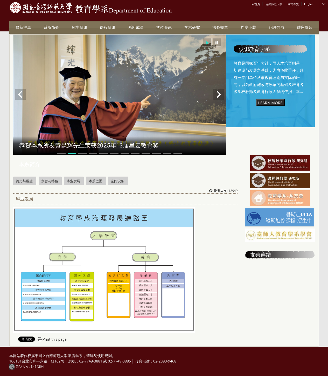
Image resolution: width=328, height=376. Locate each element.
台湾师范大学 (273, 4)
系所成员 (136, 27)
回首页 (256, 4)
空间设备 (117, 181)
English (309, 4)
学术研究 (192, 27)
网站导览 (293, 4)
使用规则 (104, 355)
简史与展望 (24, 181)
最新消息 (23, 27)
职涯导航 (276, 27)
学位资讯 (164, 27)
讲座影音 (304, 27)
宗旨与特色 (49, 181)
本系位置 (95, 181)
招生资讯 (79, 27)
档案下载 (248, 27)
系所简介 (51, 27)
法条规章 (220, 27)
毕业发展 (73, 181)
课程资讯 (107, 27)
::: (253, 4)
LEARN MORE (270, 102)
